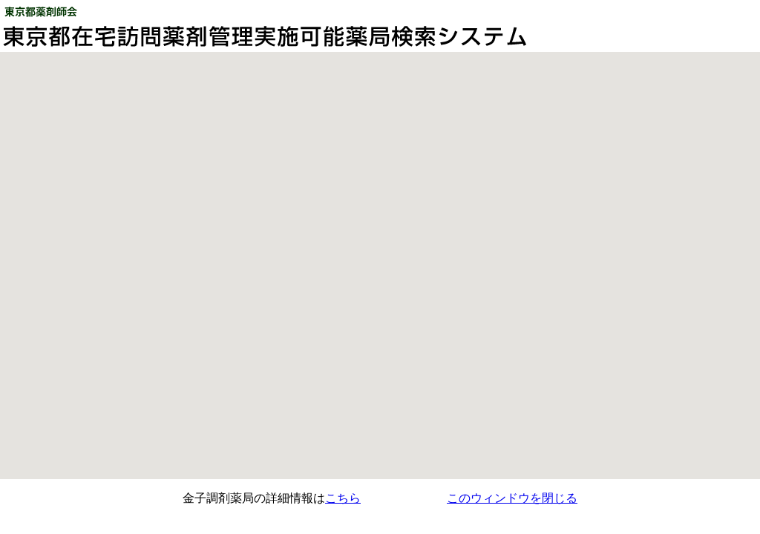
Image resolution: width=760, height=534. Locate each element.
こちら (343, 498)
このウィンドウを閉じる (512, 498)
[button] (380, 252)
